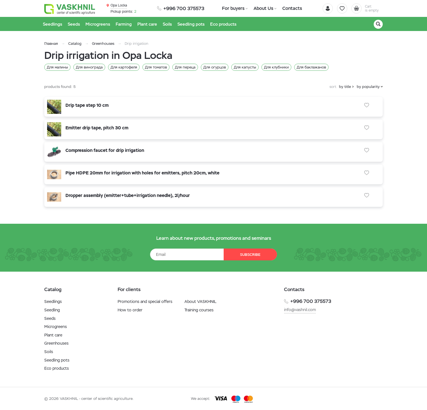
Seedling (52, 310)
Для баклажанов (311, 67)
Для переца (185, 67)
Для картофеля (124, 67)
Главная (51, 43)
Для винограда (89, 67)
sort (332, 86)
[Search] (378, 24)
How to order (130, 310)
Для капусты (245, 67)
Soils (48, 351)
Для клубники (276, 67)
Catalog (75, 43)
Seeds (50, 318)
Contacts (292, 8)
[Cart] (367, 8)
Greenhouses (103, 43)
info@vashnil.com (300, 309)
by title (345, 86)
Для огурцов (214, 67)
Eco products (56, 368)
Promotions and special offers (145, 301)
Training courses (199, 310)
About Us (263, 8)
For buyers (233, 8)
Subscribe (250, 254)
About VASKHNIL (200, 301)
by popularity (368, 86)
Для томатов (156, 67)
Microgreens (55, 326)
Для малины (57, 67)
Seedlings (53, 301)
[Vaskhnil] (69, 8)
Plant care (53, 335)
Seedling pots (56, 360)
